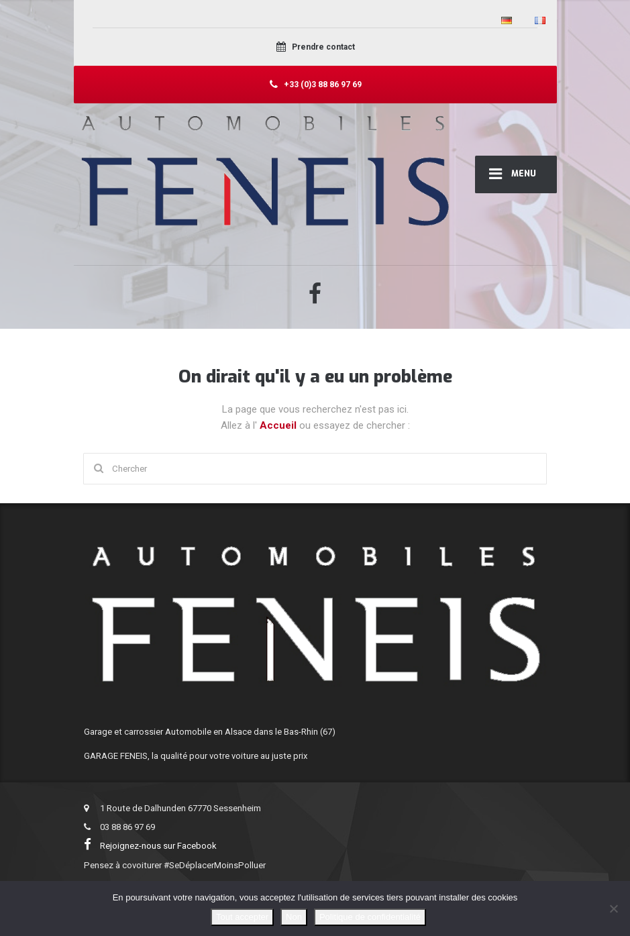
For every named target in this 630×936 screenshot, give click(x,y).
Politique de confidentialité (370, 917)
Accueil (279, 425)
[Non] (613, 908)
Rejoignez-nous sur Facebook (152, 846)
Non (294, 917)
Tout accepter (242, 917)
